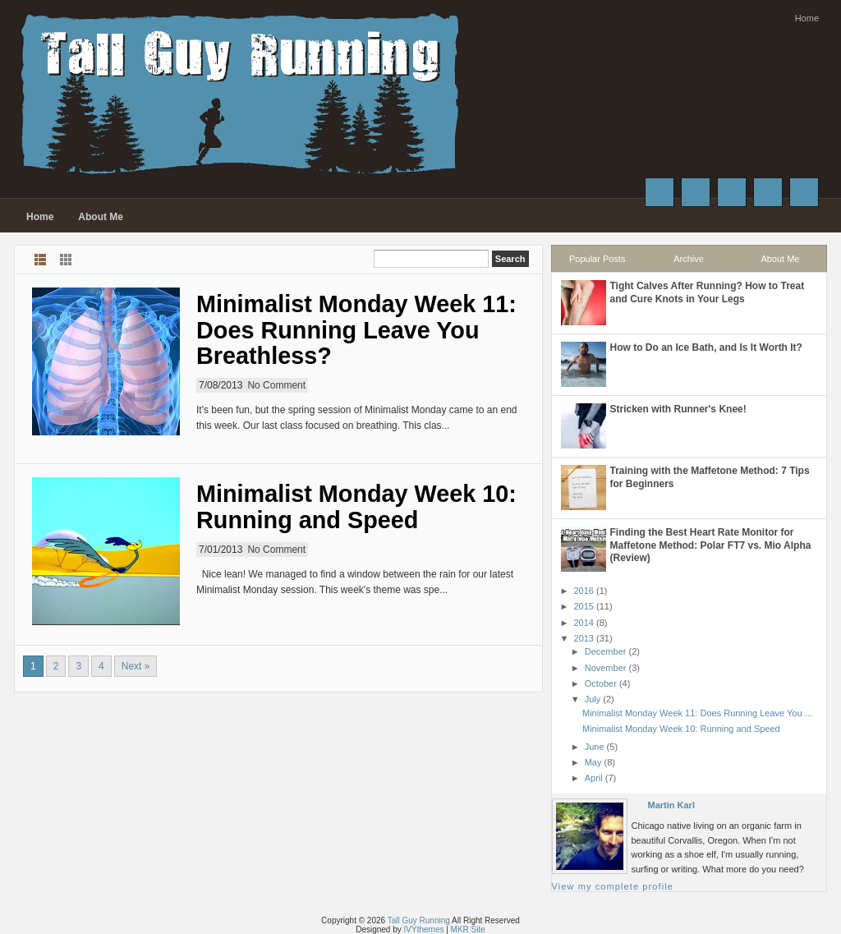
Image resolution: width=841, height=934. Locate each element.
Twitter (695, 192)
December (606, 651)
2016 (584, 591)
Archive (688, 259)
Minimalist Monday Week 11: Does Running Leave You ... (697, 713)
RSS (804, 192)
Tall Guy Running (419, 920)
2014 (584, 623)
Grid (66, 259)
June (594, 747)
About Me (100, 217)
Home (807, 18)
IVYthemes (424, 929)
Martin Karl (671, 805)
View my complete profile (612, 886)
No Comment (276, 385)
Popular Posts (597, 259)
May (593, 762)
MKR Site (468, 929)
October (601, 683)
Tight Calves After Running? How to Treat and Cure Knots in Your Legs (707, 292)
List (40, 259)
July (593, 699)
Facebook (659, 192)
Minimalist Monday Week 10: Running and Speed (356, 507)
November (606, 668)
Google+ (732, 192)
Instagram (768, 192)
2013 (584, 638)
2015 (584, 606)
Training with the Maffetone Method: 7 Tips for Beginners (710, 477)
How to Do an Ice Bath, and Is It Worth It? (706, 347)
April (594, 778)
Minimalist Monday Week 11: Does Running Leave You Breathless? (356, 330)
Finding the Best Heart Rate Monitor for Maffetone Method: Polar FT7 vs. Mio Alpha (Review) (710, 545)
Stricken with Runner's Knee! (678, 409)
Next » (136, 666)
